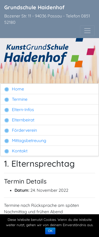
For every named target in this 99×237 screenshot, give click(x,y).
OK (50, 231)
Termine (15, 99)
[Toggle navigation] (87, 30)
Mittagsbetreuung (25, 140)
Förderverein (20, 130)
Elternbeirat (19, 120)
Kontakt (15, 151)
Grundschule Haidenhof (34, 7)
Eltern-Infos (19, 109)
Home (14, 89)
